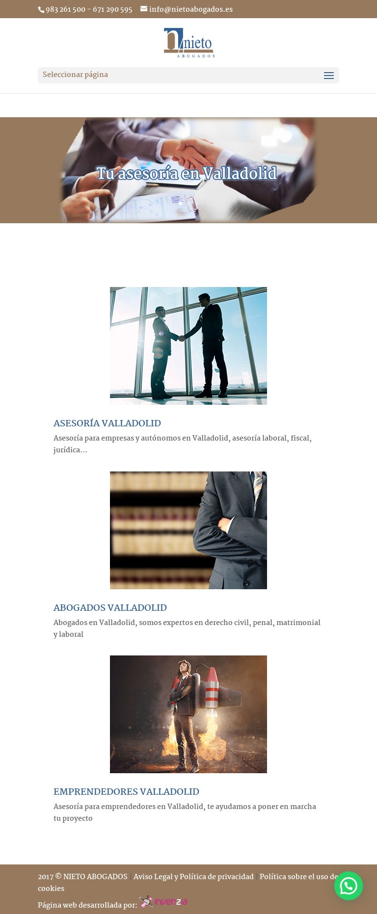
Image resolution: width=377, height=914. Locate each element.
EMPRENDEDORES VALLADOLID (126, 792)
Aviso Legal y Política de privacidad (194, 877)
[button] (352, 894)
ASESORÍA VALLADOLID (107, 424)
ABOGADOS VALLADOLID (110, 608)
